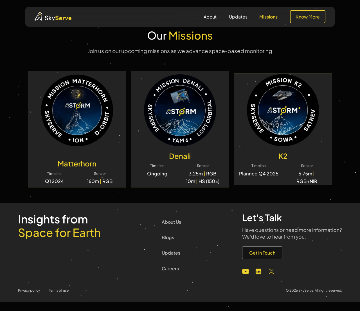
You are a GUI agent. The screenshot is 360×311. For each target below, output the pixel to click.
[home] (53, 16)
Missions (268, 17)
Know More (308, 17)
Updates (238, 17)
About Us (171, 222)
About (210, 17)
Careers (170, 268)
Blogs (168, 237)
